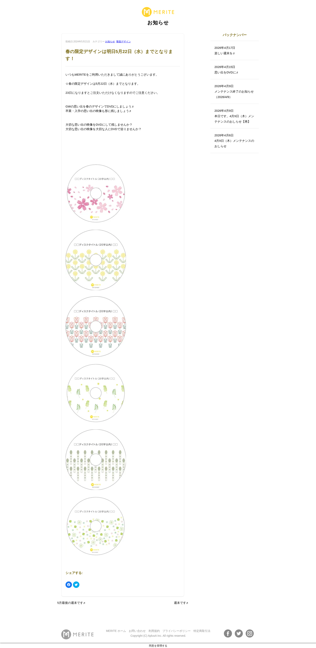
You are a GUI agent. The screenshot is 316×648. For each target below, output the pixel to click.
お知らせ (110, 41)
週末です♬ (181, 602)
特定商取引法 (201, 630)
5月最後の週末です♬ (71, 602)
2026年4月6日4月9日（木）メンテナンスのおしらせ (234, 141)
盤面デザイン (123, 41)
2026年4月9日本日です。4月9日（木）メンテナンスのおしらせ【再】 (234, 116)
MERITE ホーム (116, 630)
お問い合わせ (137, 630)
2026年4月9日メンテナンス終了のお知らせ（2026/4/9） (234, 91)
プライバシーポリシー (176, 630)
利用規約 (154, 630)
